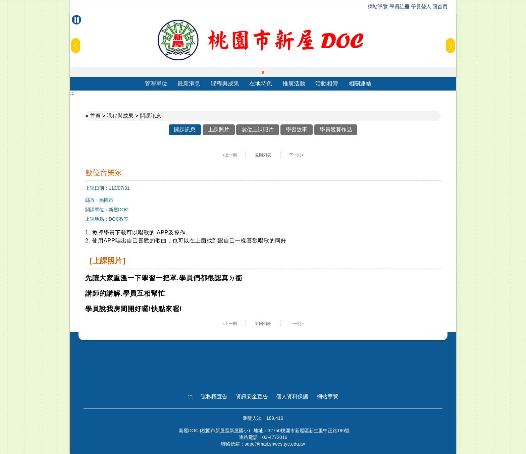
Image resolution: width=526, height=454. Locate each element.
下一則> (296, 155)
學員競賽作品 (336, 129)
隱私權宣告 (214, 396)
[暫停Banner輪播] (76, 19)
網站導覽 (378, 6)
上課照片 (218, 129)
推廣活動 (293, 83)
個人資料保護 (292, 396)
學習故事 (296, 129)
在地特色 (260, 83)
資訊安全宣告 (252, 396)
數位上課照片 (258, 129)
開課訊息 (150, 116)
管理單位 (156, 83)
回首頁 (440, 6)
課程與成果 (225, 83)
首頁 (95, 116)
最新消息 (188, 83)
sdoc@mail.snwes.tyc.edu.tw (275, 444)
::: (72, 93)
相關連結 (360, 83)
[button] (263, 72)
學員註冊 (399, 6)
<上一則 (229, 155)
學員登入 (421, 6)
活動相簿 (326, 83)
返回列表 (263, 155)
